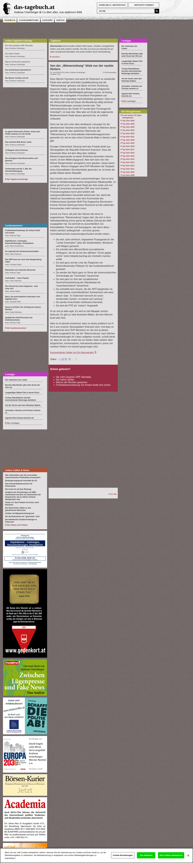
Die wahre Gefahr (65, 379)
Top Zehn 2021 (128, 137)
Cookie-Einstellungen (123, 858)
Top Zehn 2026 (128, 121)
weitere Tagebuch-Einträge (18, 40)
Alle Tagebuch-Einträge (17, 179)
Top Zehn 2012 (128, 166)
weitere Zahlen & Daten (17, 470)
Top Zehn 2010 (128, 172)
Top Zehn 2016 (128, 153)
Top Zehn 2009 (128, 175)
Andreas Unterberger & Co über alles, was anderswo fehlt (48, 12)
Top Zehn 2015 (128, 156)
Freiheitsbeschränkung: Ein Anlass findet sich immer (83, 385)
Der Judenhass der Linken (16, 380)
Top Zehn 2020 (128, 140)
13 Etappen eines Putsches (16, 150)
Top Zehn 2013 (128, 162)
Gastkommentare (28, 20)
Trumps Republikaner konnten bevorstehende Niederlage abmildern (131, 71)
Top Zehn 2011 (128, 169)
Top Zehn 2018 (128, 146)
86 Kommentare (110, 72)
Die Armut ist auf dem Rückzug (18, 489)
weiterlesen (55, 57)
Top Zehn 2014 (128, 159)
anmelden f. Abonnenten (112, 5)
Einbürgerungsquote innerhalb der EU (21, 481)
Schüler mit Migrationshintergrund (19, 513)
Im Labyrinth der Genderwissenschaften (22, 251)
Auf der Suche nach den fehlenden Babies (22, 405)
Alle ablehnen (146, 858)
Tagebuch (9, 20)
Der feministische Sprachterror (18, 70)
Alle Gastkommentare (16, 328)
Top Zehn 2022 (128, 133)
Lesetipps (47, 20)
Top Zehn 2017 (128, 150)
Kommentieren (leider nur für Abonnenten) (72, 352)
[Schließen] (188, 858)
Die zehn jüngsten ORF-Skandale (73, 377)
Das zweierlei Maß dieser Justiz (18, 142)
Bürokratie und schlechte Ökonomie (20, 270)
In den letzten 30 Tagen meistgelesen (131, 116)
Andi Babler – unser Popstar (17, 278)
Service (60, 20)
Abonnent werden (144, 5)
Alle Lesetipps (12, 423)
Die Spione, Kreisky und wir (16, 78)
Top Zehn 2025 (128, 124)
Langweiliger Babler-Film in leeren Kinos (22, 393)
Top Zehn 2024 (128, 127)
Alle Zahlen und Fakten (17, 525)
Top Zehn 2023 (128, 130)
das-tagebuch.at (34, 7)
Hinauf (111, 494)
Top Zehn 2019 (128, 143)
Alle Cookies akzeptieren (171, 858)
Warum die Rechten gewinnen (71, 382)
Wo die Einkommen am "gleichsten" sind (22, 516)
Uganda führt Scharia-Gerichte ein (19, 418)
